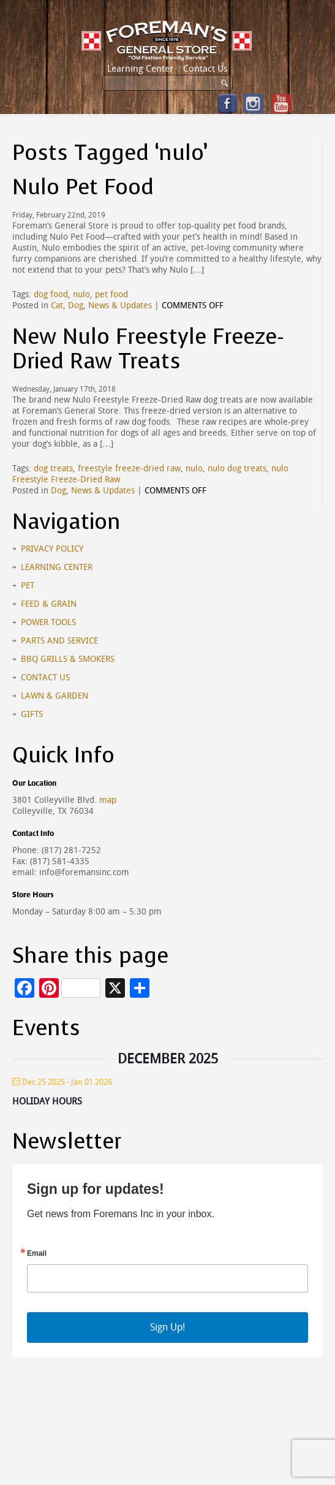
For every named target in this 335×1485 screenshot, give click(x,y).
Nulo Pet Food (83, 187)
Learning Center (140, 68)
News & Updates (120, 305)
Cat (57, 305)
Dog (75, 305)
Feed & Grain (49, 604)
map (107, 800)
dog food (51, 294)
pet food (111, 294)
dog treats (53, 468)
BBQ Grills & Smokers (68, 659)
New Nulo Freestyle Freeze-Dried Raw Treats (148, 349)
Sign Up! (167, 1327)
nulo (81, 294)
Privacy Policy (52, 549)
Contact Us (205, 68)
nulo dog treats (237, 468)
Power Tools (48, 622)
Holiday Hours (47, 1101)
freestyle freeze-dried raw (129, 468)
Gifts (32, 714)
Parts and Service (59, 641)
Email (37, 1253)
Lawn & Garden (54, 696)
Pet (27, 585)
